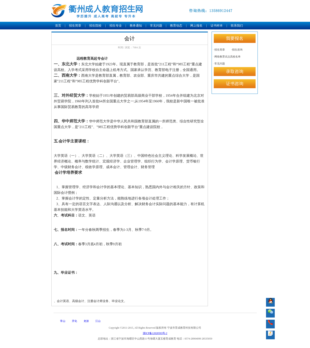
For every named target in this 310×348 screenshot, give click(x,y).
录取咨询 (234, 71)
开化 (74, 321)
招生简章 (75, 25)
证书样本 (217, 25)
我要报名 (234, 38)
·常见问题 (219, 63)
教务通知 (136, 25)
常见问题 (156, 25)
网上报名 (196, 25)
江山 (98, 321)
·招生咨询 (237, 49)
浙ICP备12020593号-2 (155, 333)
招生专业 (116, 25)
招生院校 (95, 25)
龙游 (86, 321)
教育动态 (176, 25)
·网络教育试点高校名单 (227, 56)
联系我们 (237, 25)
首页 (58, 25)
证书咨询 (234, 83)
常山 (62, 321)
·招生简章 (219, 49)
